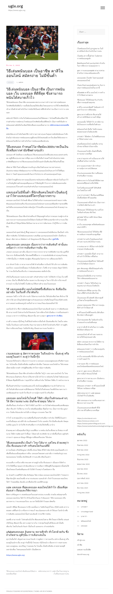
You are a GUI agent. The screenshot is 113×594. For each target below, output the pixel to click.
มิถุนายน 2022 (82, 459)
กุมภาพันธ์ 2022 (83, 478)
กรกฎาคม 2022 (83, 455)
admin (21, 82)
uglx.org (15, 6)
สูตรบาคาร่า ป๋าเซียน (54, 316)
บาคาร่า (84, 516)
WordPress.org (83, 554)
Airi (41, 591)
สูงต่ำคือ (55, 239)
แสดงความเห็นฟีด (84, 550)
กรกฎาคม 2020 (83, 493)
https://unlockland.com (86, 418)
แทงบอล (10, 82)
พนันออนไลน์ (86, 521)
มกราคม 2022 (82, 483)
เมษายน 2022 (82, 469)
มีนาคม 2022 (82, 474)
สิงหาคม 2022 (82, 450)
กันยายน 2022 (82, 445)
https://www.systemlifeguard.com (91, 423)
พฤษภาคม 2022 (83, 464)
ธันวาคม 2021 (82, 488)
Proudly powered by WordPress (19, 591)
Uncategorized (87, 512)
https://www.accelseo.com (88, 421)
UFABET (84, 507)
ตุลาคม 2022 (82, 440)
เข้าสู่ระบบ (81, 540)
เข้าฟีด (79, 545)
